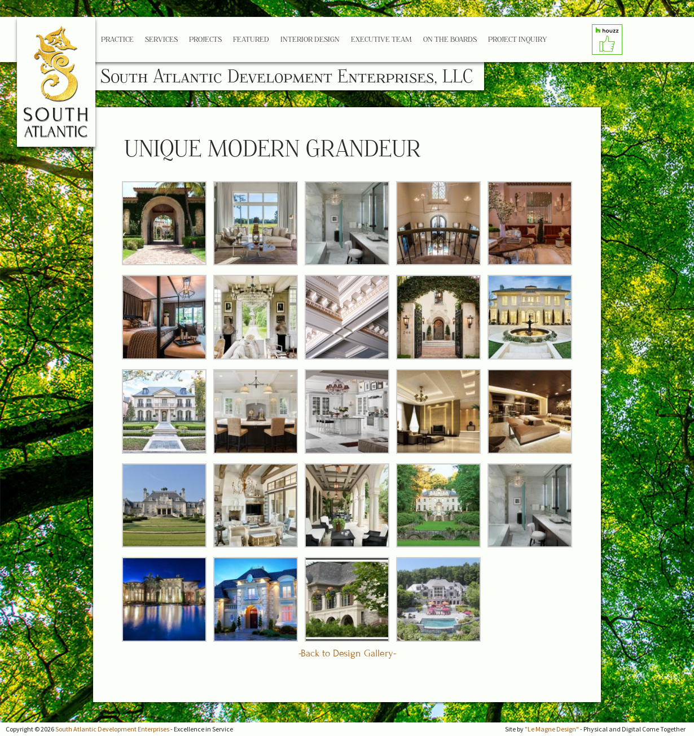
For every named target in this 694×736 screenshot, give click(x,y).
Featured (251, 39)
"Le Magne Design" (552, 729)
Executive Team (381, 39)
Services (161, 39)
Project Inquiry (517, 39)
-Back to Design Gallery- (347, 653)
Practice (117, 39)
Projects (205, 39)
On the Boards (450, 39)
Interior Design (310, 39)
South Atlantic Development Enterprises (112, 729)
